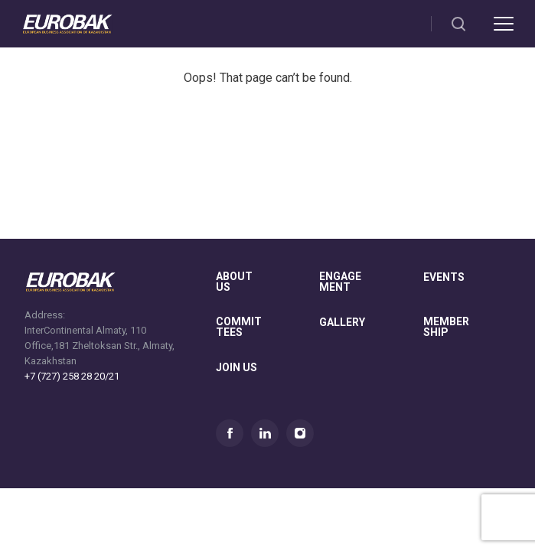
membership (446, 327)
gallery (342, 322)
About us (234, 282)
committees (239, 327)
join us (236, 367)
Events (444, 277)
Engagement (340, 282)
